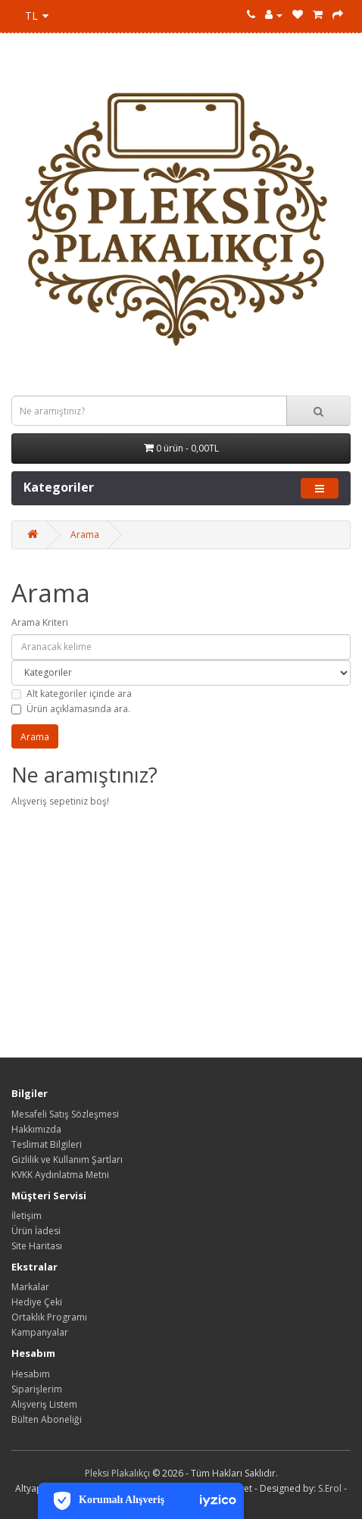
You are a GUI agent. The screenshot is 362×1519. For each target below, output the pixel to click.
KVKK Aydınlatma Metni (60, 1174)
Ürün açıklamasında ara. (70, 708)
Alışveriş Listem (44, 1404)
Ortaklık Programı (49, 1317)
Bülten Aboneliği (46, 1419)
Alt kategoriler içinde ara (71, 693)
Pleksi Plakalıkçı (117, 1473)
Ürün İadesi (36, 1230)
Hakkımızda (36, 1129)
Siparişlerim (36, 1389)
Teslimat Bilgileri (46, 1144)
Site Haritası (36, 1245)
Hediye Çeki (36, 1302)
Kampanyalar (39, 1332)
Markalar (30, 1286)
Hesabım (30, 1373)
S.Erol (330, 1488)
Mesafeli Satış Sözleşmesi (65, 1114)
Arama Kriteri (39, 622)
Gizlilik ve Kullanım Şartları (67, 1159)
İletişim (26, 1215)
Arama (84, 534)
